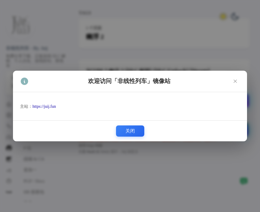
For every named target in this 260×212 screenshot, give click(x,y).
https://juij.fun (44, 106)
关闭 (130, 130)
